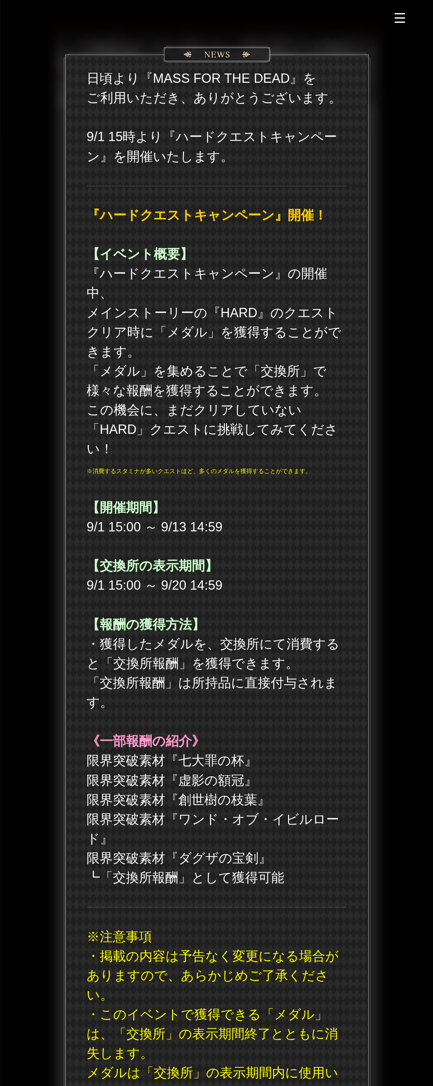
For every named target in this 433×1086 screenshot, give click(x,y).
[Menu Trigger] (399, 18)
